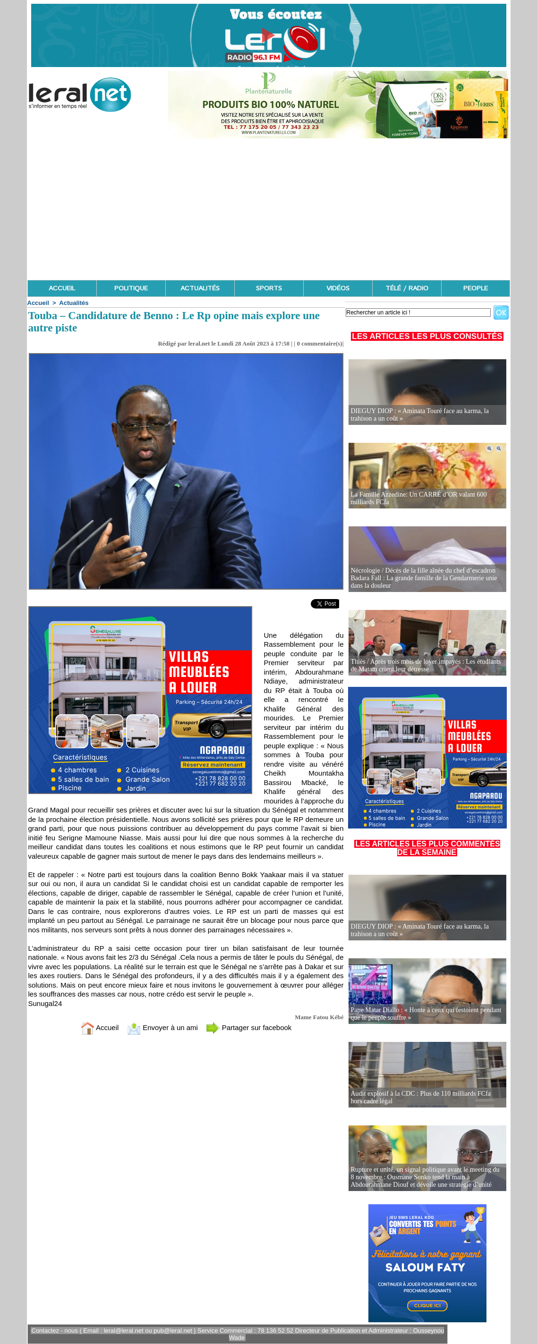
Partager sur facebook (249, 1027)
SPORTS (269, 288)
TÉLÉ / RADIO (406, 288)
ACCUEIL (62, 288)
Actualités (73, 302)
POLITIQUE (131, 288)
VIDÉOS (337, 288)
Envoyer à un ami (162, 1027)
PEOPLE (475, 288)
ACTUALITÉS (200, 288)
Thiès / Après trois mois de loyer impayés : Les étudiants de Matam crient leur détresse (426, 665)
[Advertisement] (268, 209)
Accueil (38, 302)
